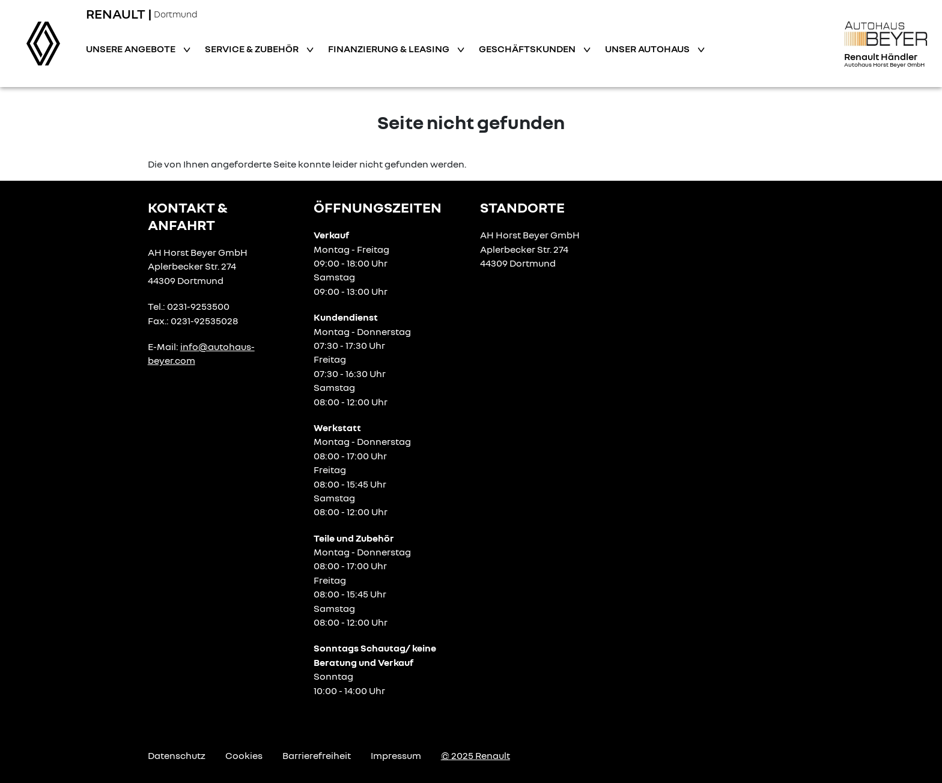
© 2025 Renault (475, 755)
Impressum (396, 755)
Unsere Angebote (131, 49)
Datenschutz (176, 755)
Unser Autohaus (648, 49)
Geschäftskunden (528, 49)
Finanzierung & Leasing (389, 49)
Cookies (244, 755)
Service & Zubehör (252, 49)
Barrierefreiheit (316, 755)
